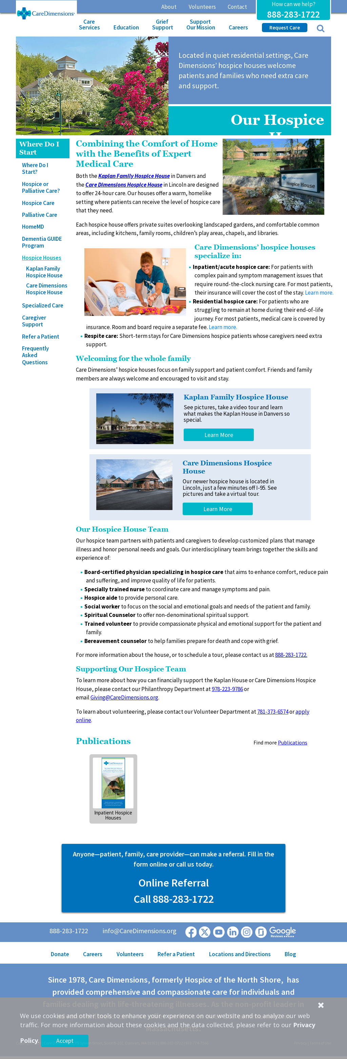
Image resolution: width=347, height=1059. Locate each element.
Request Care (284, 27)
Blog (290, 954)
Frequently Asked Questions (35, 355)
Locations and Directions (240, 954)
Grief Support (162, 24)
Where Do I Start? (35, 168)
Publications (292, 742)
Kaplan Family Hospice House (44, 272)
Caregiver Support (34, 321)
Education (126, 27)
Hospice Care (38, 203)
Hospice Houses (41, 257)
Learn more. (319, 292)
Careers (238, 27)
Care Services (89, 24)
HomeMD (33, 226)
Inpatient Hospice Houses (113, 815)
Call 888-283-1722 (174, 899)
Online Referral (173, 883)
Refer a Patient (40, 336)
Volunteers (202, 6)
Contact (237, 6)
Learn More (218, 435)
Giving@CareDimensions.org (124, 697)
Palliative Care (39, 214)
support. (238, 615)
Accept (65, 1040)
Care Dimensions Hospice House (46, 289)
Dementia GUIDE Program (42, 242)
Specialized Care (42, 305)
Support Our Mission (200, 24)
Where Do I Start (39, 148)
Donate (60, 954)
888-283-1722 (293, 14)
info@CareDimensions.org (140, 930)
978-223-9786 (227, 689)
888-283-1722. (291, 655)
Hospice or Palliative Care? (41, 187)
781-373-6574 (272, 711)
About (169, 6)
